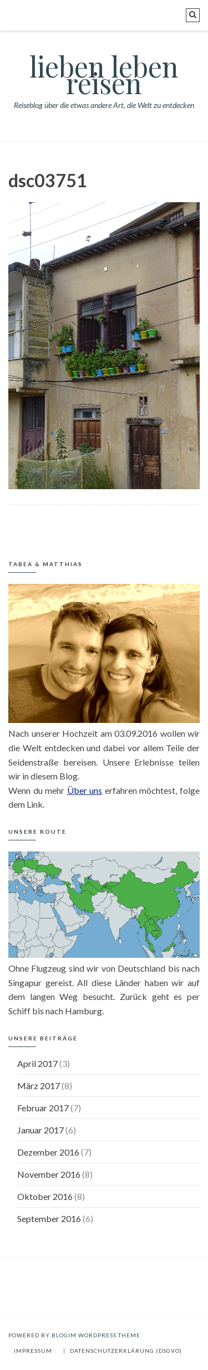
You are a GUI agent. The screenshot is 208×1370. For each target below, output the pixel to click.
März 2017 (38, 1085)
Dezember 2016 (48, 1152)
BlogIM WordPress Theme (96, 1335)
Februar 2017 (43, 1107)
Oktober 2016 (45, 1196)
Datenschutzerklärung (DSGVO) (126, 1350)
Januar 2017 (40, 1130)
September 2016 (49, 1218)
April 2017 (37, 1063)
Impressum (33, 1350)
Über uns (85, 790)
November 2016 (48, 1174)
